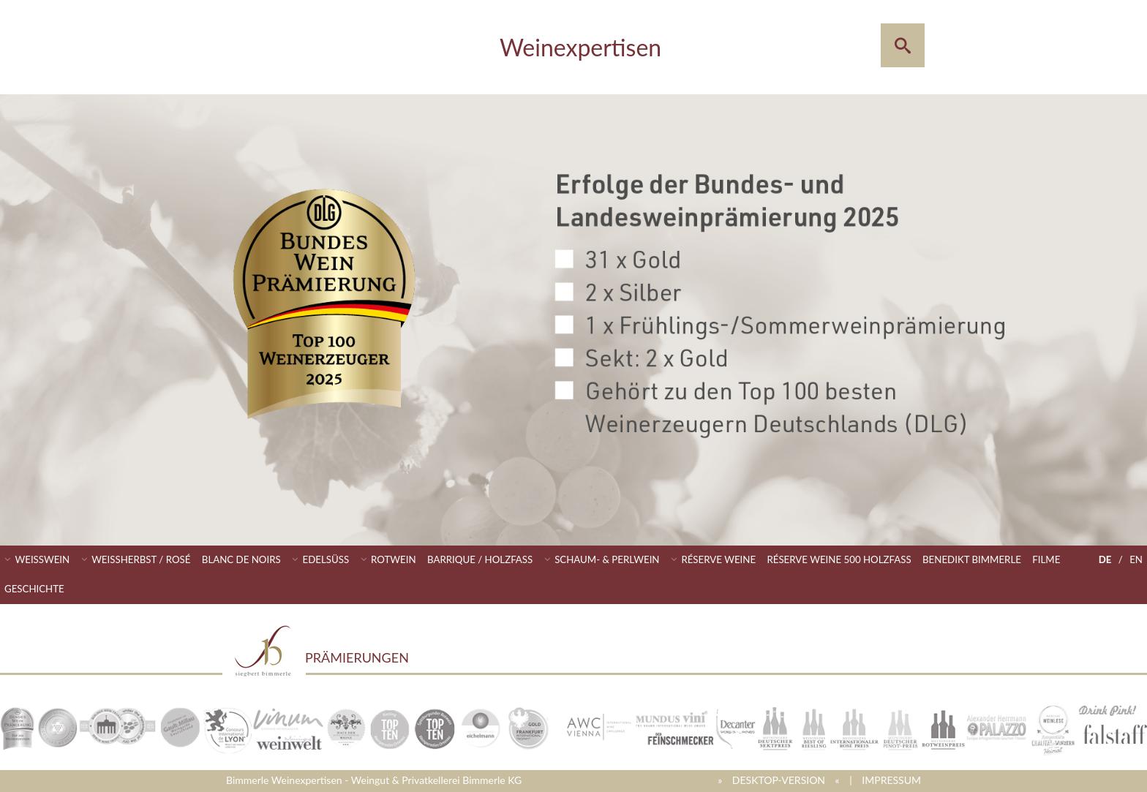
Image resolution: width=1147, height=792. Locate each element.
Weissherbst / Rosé (140, 559)
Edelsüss (326, 559)
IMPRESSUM (891, 780)
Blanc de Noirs (241, 559)
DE (1105, 559)
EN (1136, 559)
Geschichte (34, 589)
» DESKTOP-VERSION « (778, 780)
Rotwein (393, 559)
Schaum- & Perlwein (606, 559)
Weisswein (42, 559)
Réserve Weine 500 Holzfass (839, 559)
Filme (1046, 559)
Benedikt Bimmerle (971, 559)
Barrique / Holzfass (480, 559)
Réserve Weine (718, 559)
